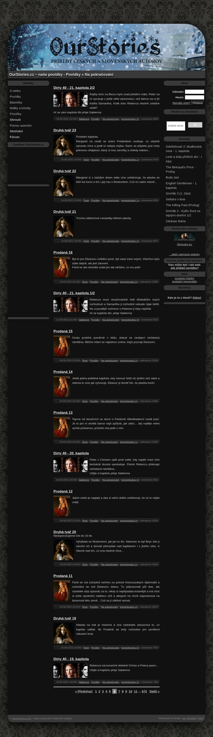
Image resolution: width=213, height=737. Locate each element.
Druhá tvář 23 (64, 130)
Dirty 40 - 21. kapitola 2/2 (74, 88)
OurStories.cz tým (21, 718)
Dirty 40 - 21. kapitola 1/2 (74, 293)
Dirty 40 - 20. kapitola (71, 453)
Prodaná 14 (63, 372)
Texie (86, 159)
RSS (200, 718)
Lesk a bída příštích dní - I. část (184, 159)
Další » (155, 691)
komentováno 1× (130, 159)
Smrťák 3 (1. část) (178, 193)
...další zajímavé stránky (184, 254)
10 (130, 691)
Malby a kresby (20, 108)
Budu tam (172, 177)
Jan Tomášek (189, 718)
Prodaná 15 (63, 331)
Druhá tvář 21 (64, 212)
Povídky (15, 96)
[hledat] (175, 126)
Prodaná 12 (63, 491)
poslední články (184, 278)
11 (135, 691)
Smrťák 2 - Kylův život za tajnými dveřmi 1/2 (183, 213)
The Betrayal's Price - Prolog (180, 169)
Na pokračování (110, 119)
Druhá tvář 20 (64, 532)
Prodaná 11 (63, 576)
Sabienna (84, 119)
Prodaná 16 (63, 252)
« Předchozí (84, 691)
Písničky (15, 114)
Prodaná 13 (63, 413)
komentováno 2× (130, 241)
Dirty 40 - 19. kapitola (71, 659)
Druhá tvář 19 (64, 618)
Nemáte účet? (181, 103)
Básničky (16, 102)
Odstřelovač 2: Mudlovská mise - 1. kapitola (184, 149)
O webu (15, 90)
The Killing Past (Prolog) (182, 205)
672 (144, 691)
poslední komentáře (184, 281)
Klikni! (197, 297)
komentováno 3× (130, 119)
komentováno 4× (130, 319)
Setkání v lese (175, 199)
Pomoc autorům (21, 125)
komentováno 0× (129, 520)
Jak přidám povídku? (184, 267)
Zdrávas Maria (176, 221)
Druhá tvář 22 (64, 171)
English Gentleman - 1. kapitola (181, 185)
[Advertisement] (106, 9)
